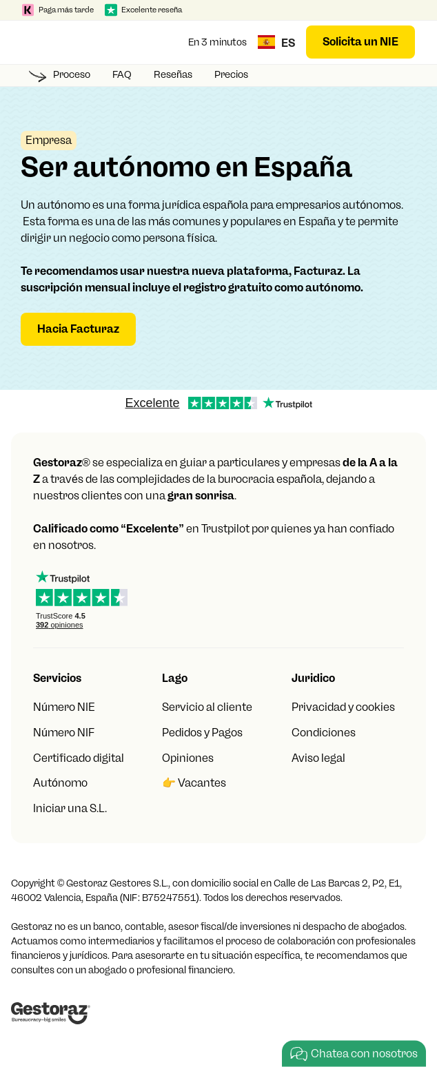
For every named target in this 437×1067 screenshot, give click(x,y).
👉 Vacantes (194, 782)
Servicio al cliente (207, 707)
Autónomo (60, 782)
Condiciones (324, 732)
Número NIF (63, 732)
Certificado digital (78, 758)
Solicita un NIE (360, 41)
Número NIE (64, 707)
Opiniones (188, 758)
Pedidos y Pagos (202, 732)
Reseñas (173, 74)
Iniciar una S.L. (70, 808)
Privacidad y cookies (343, 707)
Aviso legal (318, 758)
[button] (36, 42)
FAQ (122, 74)
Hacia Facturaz (78, 328)
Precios (231, 74)
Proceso (71, 74)
